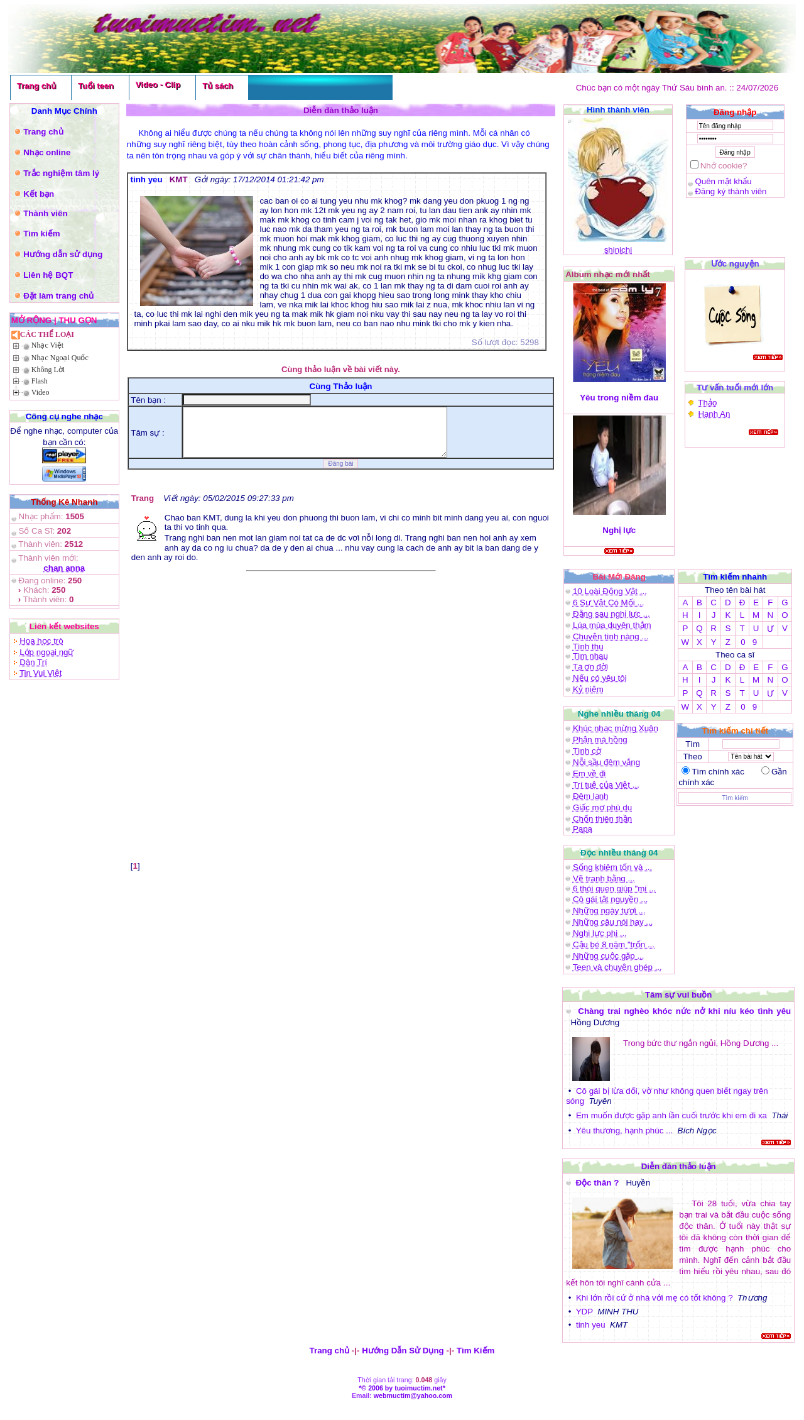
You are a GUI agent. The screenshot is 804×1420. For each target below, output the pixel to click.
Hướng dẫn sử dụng (62, 254)
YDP (584, 1311)
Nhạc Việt (47, 345)
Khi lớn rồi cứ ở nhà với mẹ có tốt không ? (655, 1297)
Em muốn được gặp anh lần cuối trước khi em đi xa (672, 1115)
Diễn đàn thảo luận (678, 1166)
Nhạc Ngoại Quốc (60, 357)
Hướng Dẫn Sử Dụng (403, 1350)
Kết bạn (38, 194)
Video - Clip (158, 84)
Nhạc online (46, 152)
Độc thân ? (598, 1182)
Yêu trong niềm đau (619, 397)
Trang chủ (36, 86)
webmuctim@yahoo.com (413, 1395)
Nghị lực (619, 530)
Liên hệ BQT (48, 275)
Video (40, 392)
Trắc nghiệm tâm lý (61, 173)
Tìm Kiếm (476, 1350)
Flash (39, 381)
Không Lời (48, 369)
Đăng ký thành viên (730, 191)
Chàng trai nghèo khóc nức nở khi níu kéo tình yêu (685, 1011)
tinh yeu (591, 1324)
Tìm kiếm (41, 233)
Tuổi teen (96, 86)
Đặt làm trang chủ (58, 295)
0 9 (749, 642)
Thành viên (45, 213)
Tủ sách (217, 86)
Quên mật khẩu (723, 181)
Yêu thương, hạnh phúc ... (624, 1130)
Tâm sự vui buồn (678, 994)
